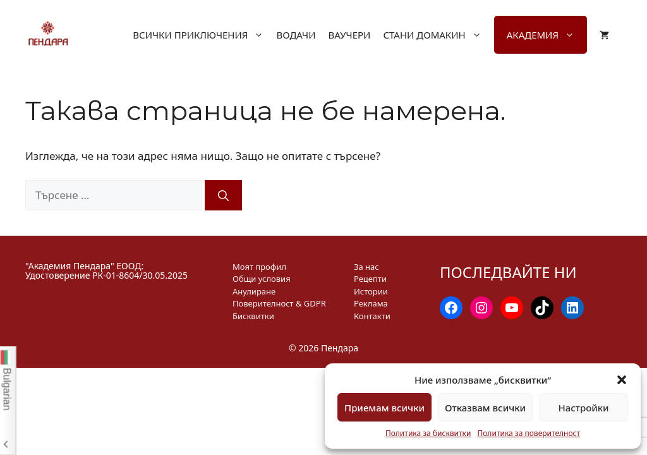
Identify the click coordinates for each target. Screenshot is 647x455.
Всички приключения (204, 35)
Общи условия (262, 278)
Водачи (295, 34)
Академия (547, 35)
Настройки (583, 407)
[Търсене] (223, 195)
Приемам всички (384, 407)
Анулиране (254, 291)
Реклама (371, 303)
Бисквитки (253, 316)
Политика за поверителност (528, 433)
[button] (621, 379)
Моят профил (259, 266)
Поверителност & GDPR (279, 303)
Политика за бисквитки (428, 433)
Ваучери (349, 34)
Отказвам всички (485, 407)
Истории (371, 291)
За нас (366, 266)
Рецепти (370, 278)
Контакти (372, 316)
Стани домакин (438, 35)
